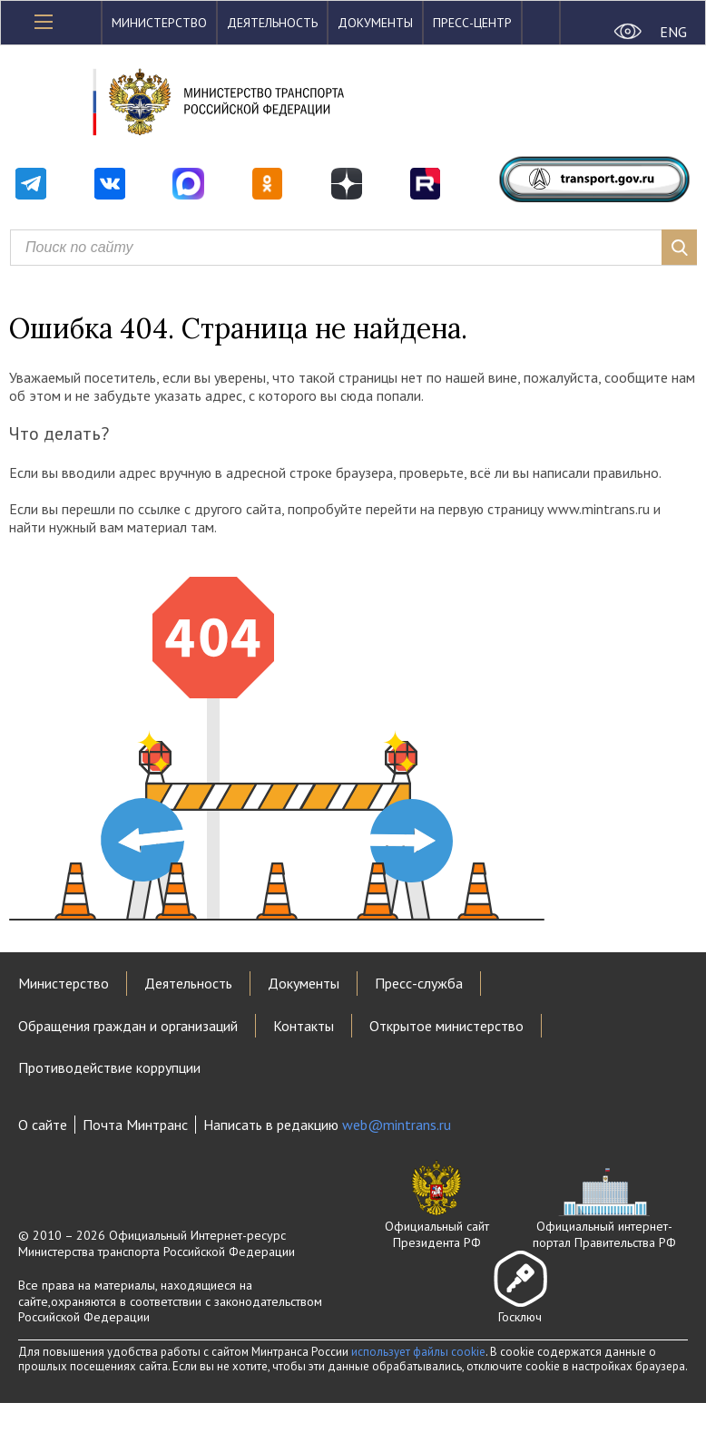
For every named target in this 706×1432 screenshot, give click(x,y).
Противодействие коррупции (109, 1067)
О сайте (42, 1124)
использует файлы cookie (418, 1351)
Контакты (303, 1026)
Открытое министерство (446, 1026)
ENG (673, 32)
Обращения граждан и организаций (128, 1026)
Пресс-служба (419, 983)
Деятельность (272, 23)
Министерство (159, 23)
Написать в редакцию (327, 1124)
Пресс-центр (472, 23)
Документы (375, 23)
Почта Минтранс (135, 1124)
